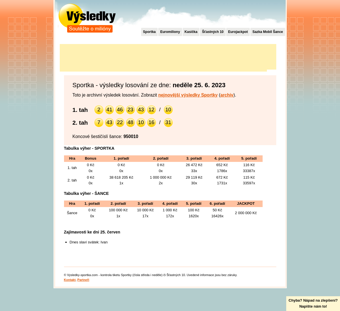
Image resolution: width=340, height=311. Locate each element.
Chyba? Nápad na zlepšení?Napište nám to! (313, 303)
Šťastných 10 (213, 32)
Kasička (191, 32)
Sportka (149, 32)
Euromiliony (170, 32)
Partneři (83, 279)
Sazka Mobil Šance (267, 32)
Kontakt (70, 279)
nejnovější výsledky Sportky (188, 95)
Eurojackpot (238, 32)
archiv (227, 95)
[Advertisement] (163, 57)
